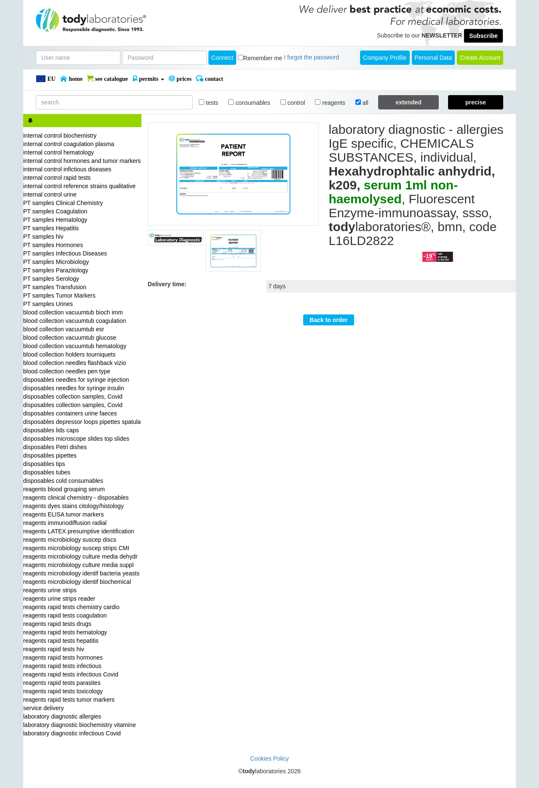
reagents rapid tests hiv (53, 649)
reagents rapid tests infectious (62, 666)
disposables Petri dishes (55, 447)
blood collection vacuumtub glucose (69, 337)
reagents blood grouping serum (64, 489)
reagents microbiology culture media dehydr (80, 556)
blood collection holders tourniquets (69, 354)
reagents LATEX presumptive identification (78, 531)
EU (46, 79)
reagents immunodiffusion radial (65, 522)
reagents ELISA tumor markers (63, 514)
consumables (249, 102)
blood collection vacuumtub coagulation (74, 320)
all (361, 102)
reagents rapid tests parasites (62, 682)
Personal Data (433, 57)
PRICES (180, 78)
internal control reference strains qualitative (79, 186)
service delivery (43, 708)
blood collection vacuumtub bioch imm (73, 312)
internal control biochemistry (59, 135)
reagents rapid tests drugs (57, 623)
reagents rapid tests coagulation (65, 615)
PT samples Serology (51, 278)
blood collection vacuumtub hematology (74, 346)
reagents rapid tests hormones (63, 657)
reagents (330, 102)
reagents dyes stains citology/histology (73, 506)
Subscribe (483, 35)
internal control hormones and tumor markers (82, 160)
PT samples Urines (48, 304)
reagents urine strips (50, 590)
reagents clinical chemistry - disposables (76, 497)
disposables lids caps (51, 430)
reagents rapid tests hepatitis (61, 640)
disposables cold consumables (63, 480)
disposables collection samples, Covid (73, 396)
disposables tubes (46, 472)
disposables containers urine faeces (70, 413)
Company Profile (385, 57)
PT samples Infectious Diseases (65, 253)
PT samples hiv (43, 236)
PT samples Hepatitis (51, 228)
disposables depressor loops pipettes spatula (82, 421)
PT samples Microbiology (56, 261)
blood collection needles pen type (66, 371)
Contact (209, 78)
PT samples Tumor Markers (59, 295)
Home (71, 78)
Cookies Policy (269, 758)
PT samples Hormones (53, 245)
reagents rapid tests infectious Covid (70, 674)
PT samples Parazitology (55, 270)
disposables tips (44, 464)
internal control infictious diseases (67, 169)
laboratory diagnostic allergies (62, 716)
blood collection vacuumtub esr (63, 329)
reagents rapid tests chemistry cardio (71, 607)
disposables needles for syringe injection (76, 379)
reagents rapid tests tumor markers (69, 699)
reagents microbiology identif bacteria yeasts (81, 573)
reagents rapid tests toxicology (63, 691)
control (292, 102)
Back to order (328, 320)
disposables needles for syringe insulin (73, 388)
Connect (222, 57)
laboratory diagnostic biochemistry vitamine (79, 724)
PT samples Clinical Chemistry (63, 203)
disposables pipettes (50, 455)
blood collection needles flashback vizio (74, 362)
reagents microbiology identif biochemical (77, 581)
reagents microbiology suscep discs (69, 539)
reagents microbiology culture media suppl (78, 565)
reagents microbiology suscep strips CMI (76, 548)
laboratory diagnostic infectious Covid (72, 733)
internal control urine (50, 194)
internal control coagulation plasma (68, 144)
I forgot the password (311, 57)
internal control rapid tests (57, 177)
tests (208, 102)
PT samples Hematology (55, 219)
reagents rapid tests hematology (65, 632)
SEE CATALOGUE (107, 78)
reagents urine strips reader (59, 598)
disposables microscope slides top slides (76, 438)
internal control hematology (58, 152)
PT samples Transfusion (54, 287)
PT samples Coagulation (55, 211)
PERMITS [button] (148, 78)
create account (480, 57)
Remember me (263, 58)
